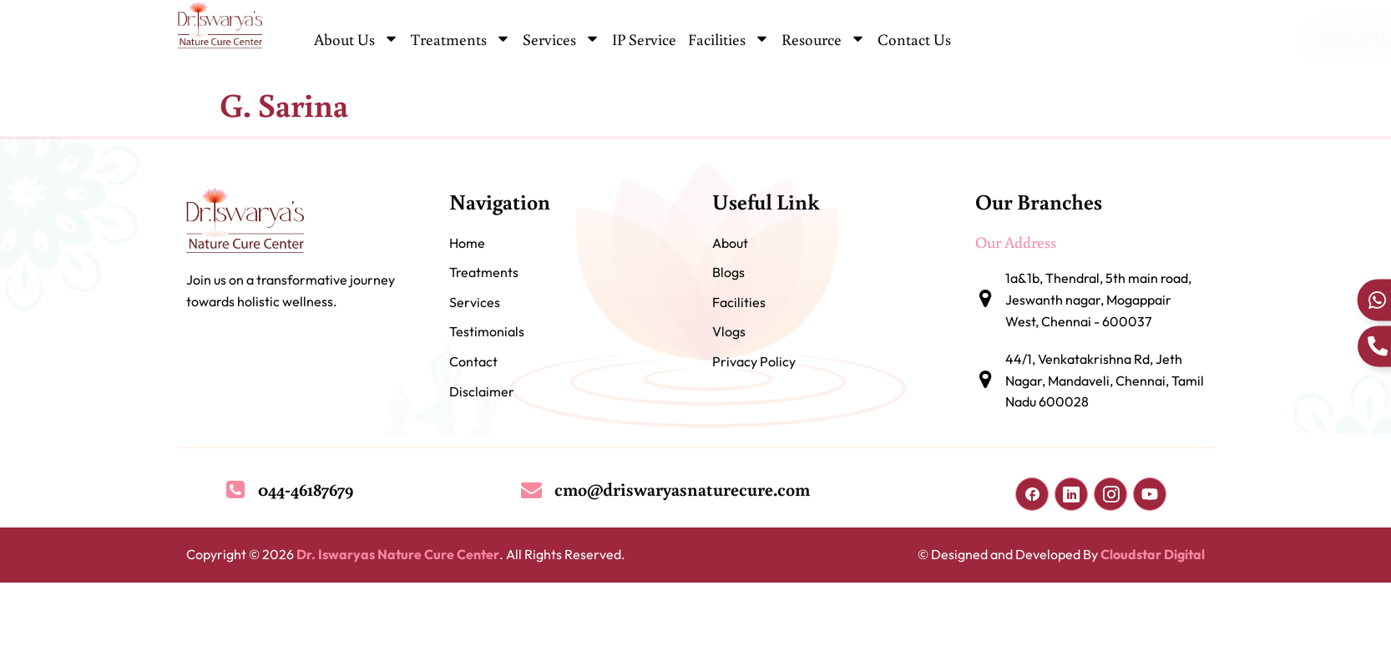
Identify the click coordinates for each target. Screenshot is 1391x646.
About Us (356, 40)
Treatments (461, 40)
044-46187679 (306, 489)
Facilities (729, 40)
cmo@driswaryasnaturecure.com (682, 489)
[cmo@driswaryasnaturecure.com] (531, 489)
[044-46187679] (235, 489)
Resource (823, 40)
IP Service (644, 38)
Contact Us (914, 38)
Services (561, 40)
